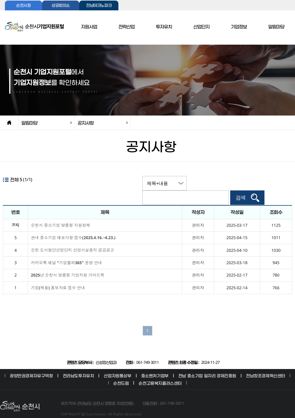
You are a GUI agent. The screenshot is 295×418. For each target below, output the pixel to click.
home (9, 123)
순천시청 (23, 5)
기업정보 (239, 27)
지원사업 (89, 27)
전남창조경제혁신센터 (265, 365)
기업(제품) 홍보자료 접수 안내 (58, 277)
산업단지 (201, 27)
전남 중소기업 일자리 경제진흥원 (207, 365)
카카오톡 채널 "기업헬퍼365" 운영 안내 (66, 252)
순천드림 (121, 373)
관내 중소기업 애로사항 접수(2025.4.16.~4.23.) (73, 227)
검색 (268, 183)
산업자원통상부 (117, 365)
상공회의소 (61, 5)
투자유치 (164, 27)
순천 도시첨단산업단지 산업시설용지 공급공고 (72, 240)
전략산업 (126, 27)
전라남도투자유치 (78, 365)
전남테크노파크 (98, 5)
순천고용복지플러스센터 (160, 373)
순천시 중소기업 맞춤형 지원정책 (60, 215)
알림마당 (276, 27)
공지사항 (85, 123)
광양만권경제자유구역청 (31, 365)
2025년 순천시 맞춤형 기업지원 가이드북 (67, 265)
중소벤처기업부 (155, 365)
